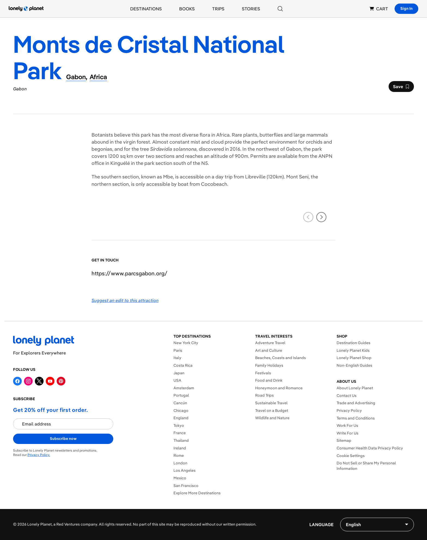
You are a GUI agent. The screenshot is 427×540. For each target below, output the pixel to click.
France (179, 432)
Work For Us (347, 425)
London (180, 463)
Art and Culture (268, 350)
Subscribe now (63, 438)
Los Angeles (184, 470)
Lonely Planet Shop (354, 357)
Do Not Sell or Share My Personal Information (366, 466)
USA (177, 380)
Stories (251, 8)
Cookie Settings (351, 455)
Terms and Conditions (356, 418)
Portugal (181, 395)
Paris (177, 350)
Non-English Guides (354, 365)
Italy (177, 357)
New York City (185, 342)
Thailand (181, 440)
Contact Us (346, 395)
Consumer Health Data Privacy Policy (370, 448)
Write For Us (347, 433)
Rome (178, 455)
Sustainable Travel (271, 402)
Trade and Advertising (356, 402)
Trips (218, 8)
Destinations (146, 8)
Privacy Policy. (39, 455)
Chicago (180, 410)
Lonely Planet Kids (353, 350)
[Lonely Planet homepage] (26, 8)
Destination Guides (353, 342)
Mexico (179, 478)
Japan (178, 373)
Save (401, 88)
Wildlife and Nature (272, 417)
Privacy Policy (349, 410)
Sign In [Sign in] (406, 8)
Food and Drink (268, 380)
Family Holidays (269, 365)
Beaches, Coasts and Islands (280, 357)
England (180, 417)
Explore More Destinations (197, 492)
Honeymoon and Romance (279, 387)
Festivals (263, 373)
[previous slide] (308, 217)
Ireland (179, 448)
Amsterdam (183, 387)
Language (321, 524)
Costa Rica (183, 365)
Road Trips (264, 395)
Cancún (180, 402)
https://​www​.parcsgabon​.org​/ (129, 273)
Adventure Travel (270, 342)
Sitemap (344, 440)
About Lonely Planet (355, 387)
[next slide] (321, 217)
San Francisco (186, 485)
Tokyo (178, 425)
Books (187, 8)
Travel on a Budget (271, 410)
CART (379, 8)
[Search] (280, 8)
